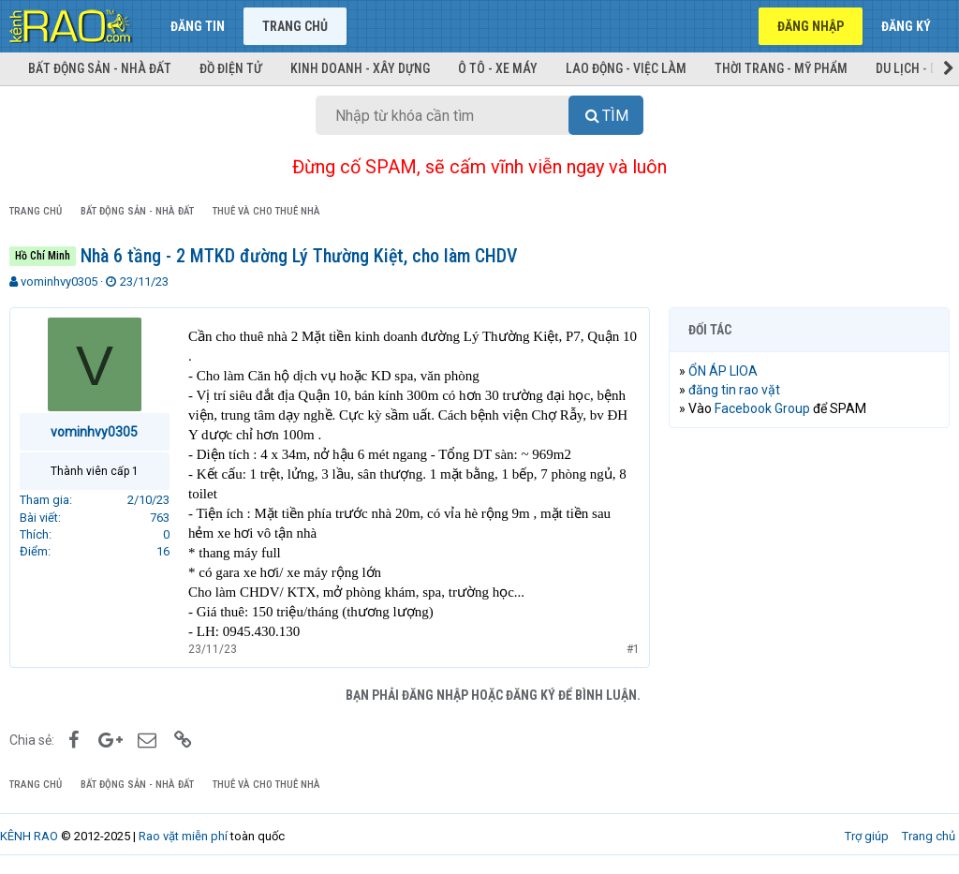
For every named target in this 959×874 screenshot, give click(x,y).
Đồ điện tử (230, 68)
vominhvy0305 (59, 281)
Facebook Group (762, 408)
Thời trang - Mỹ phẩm (781, 68)
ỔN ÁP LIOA (723, 370)
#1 (633, 649)
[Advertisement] (809, 564)
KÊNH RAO (29, 836)
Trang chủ (295, 26)
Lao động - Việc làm (626, 68)
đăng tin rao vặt (734, 389)
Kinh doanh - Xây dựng (360, 68)
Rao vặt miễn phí (183, 836)
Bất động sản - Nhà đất (99, 68)
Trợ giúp (867, 836)
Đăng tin (197, 26)
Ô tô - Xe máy (498, 68)
